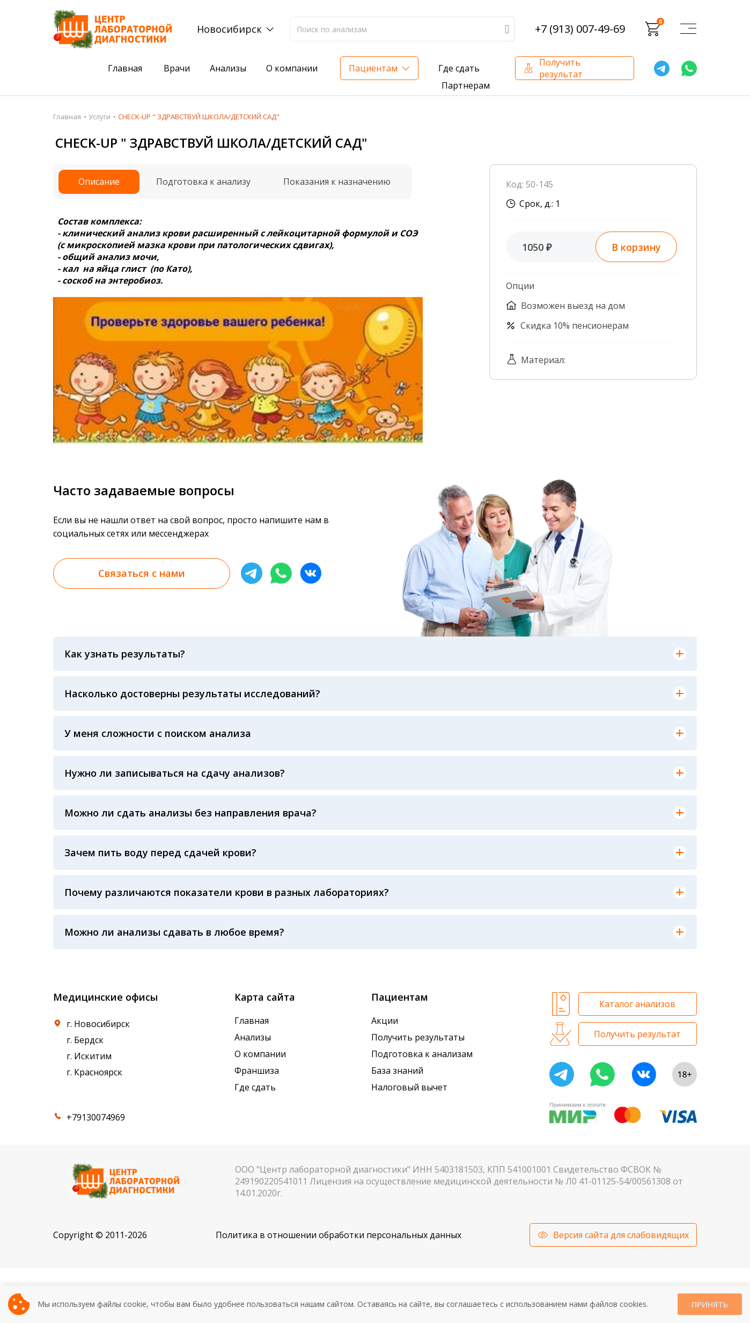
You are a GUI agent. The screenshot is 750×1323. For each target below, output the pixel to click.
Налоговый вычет (409, 1087)
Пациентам (373, 68)
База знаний (397, 1070)
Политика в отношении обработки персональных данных (338, 1235)
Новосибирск (229, 29)
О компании (292, 68)
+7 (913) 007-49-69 (580, 29)
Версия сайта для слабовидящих (621, 1235)
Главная (125, 68)
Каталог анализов (637, 1004)
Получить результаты (418, 1037)
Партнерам (466, 85)
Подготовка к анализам (422, 1054)
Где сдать (459, 68)
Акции (384, 1020)
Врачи (177, 68)
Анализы (228, 68)
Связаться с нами (141, 573)
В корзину (636, 247)
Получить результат (561, 68)
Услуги (100, 116)
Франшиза (256, 1070)
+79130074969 (96, 1117)
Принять (710, 1304)
